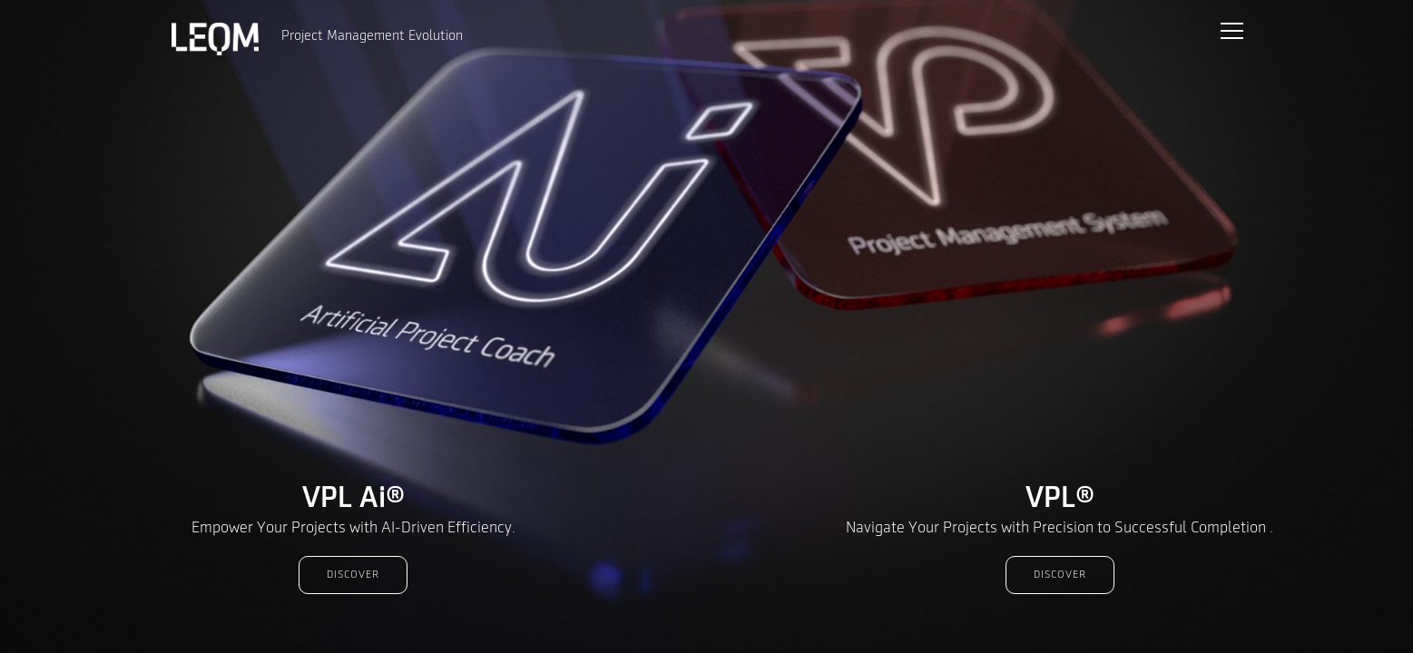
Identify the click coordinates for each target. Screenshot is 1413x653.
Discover (353, 575)
